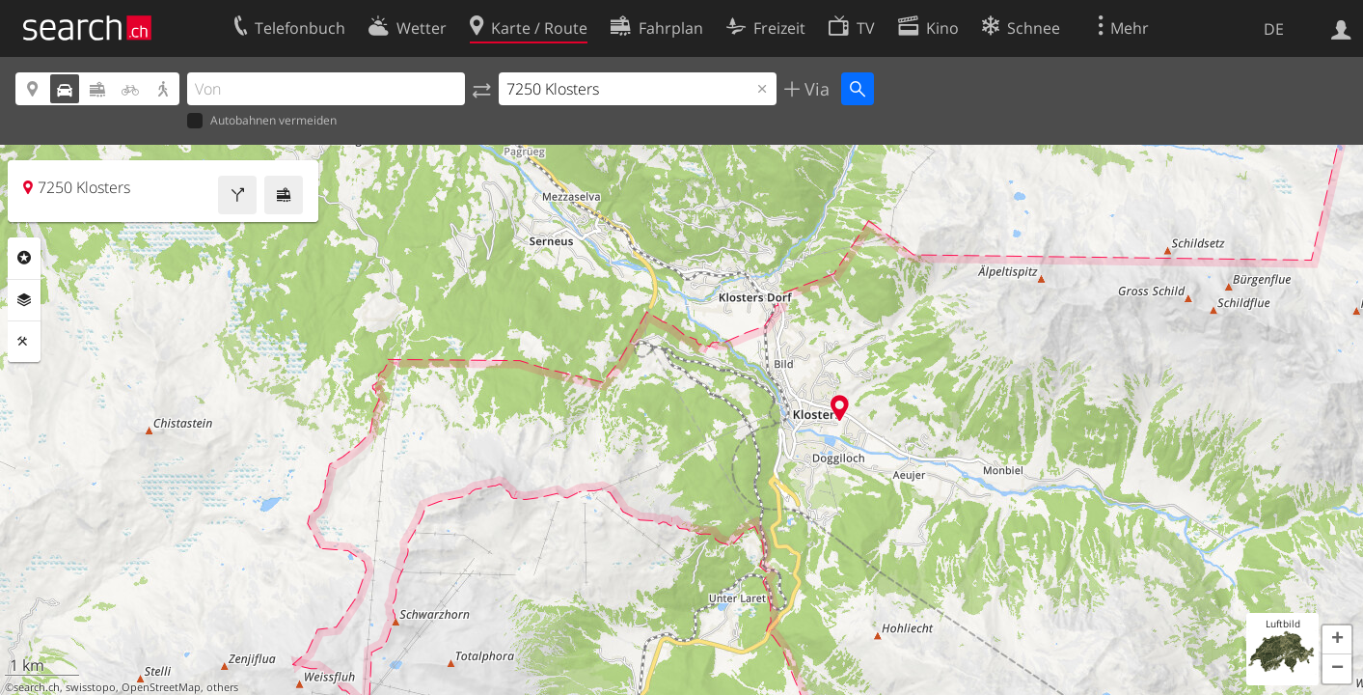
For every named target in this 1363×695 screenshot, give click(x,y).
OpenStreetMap (161, 687)
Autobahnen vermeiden (262, 121)
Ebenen (24, 300)
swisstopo (91, 687)
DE (1274, 29)
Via (815, 88)
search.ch (37, 687)
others (222, 687)
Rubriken (24, 257)
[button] (1336, 640)
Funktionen (24, 341)
